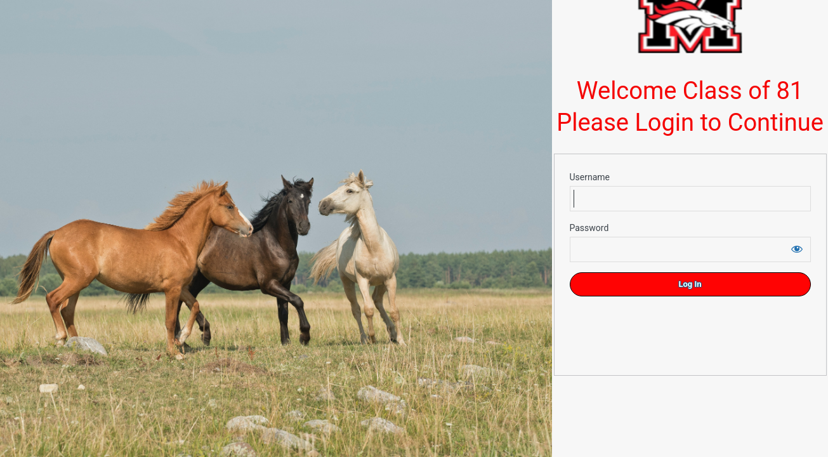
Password (589, 228)
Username (590, 177)
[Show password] (797, 249)
